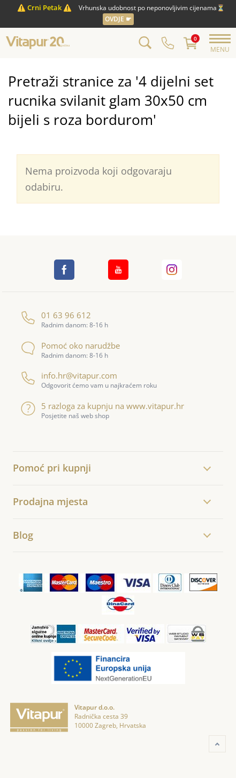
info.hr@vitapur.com (69, 376)
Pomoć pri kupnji (52, 467)
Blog (23, 535)
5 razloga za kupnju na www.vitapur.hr (102, 406)
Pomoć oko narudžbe (70, 346)
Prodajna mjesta (50, 501)
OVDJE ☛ (118, 18)
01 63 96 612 (56, 315)
